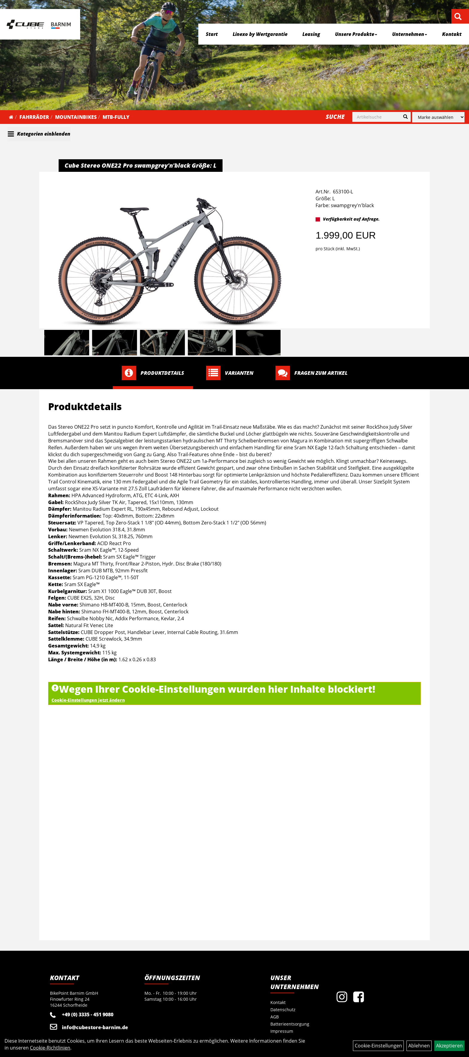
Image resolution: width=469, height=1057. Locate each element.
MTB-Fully (116, 117)
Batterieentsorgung (289, 1024)
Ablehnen (419, 1045)
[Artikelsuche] (458, 17)
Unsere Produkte (356, 34)
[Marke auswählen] (438, 117)
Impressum (281, 1031)
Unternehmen (409, 34)
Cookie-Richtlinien (50, 1047)
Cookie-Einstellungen (378, 1045)
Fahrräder (34, 117)
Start (212, 34)
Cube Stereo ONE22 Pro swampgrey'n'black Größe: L (141, 165)
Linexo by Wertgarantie (260, 34)
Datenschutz (283, 1009)
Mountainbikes (76, 117)
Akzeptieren (449, 1045)
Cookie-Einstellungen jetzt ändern (88, 700)
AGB (274, 1017)
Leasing (311, 34)
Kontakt (452, 34)
